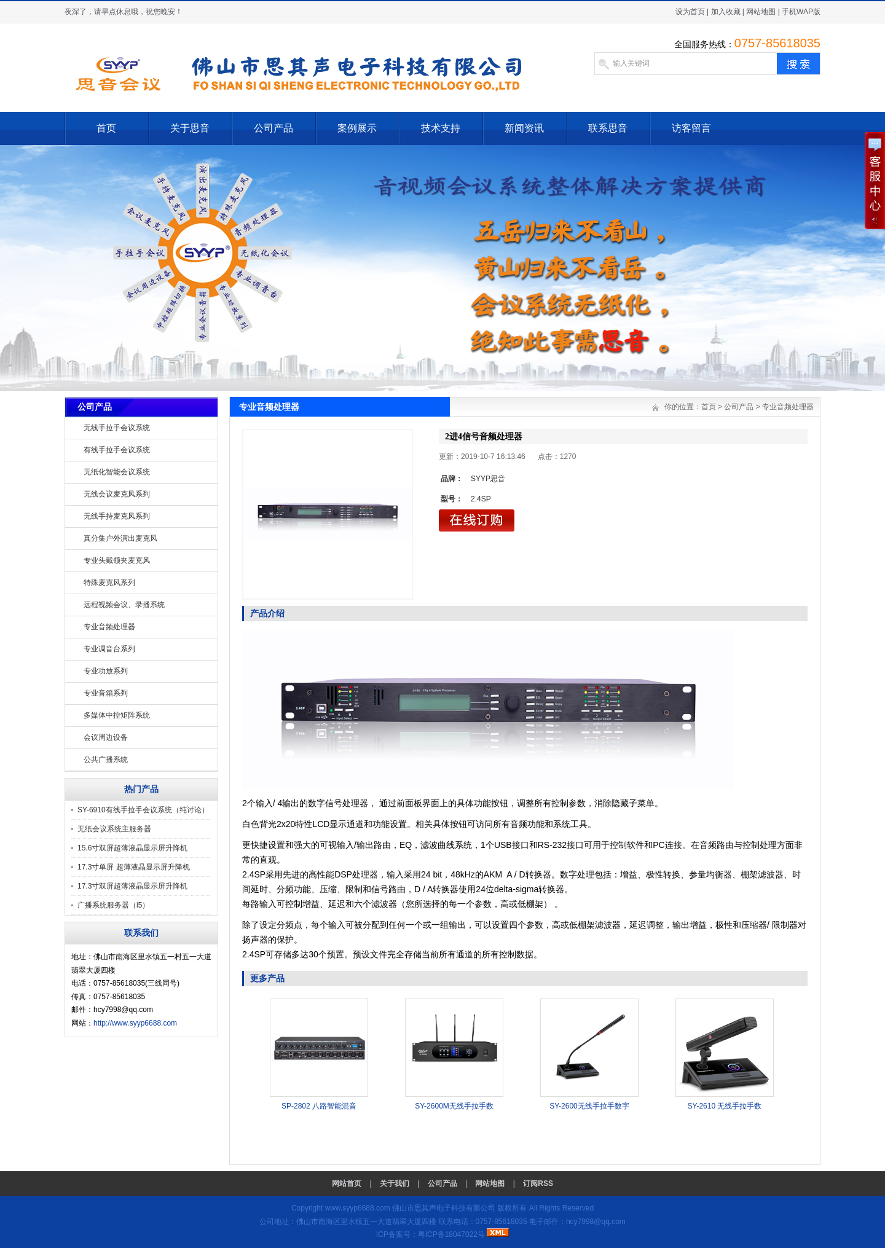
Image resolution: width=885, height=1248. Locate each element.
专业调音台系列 (109, 649)
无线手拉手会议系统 (117, 427)
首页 (106, 128)
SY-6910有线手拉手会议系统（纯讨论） (143, 810)
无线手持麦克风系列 (117, 516)
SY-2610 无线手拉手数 (725, 1106)
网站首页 (346, 1183)
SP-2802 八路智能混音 (318, 1106)
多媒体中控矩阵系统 (117, 715)
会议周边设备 (106, 737)
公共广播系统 (106, 759)
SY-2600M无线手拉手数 (454, 1106)
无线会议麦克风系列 (117, 494)
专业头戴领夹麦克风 (117, 560)
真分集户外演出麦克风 (120, 538)
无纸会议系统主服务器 (114, 829)
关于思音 (190, 128)
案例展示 (357, 128)
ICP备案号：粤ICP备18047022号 (430, 1234)
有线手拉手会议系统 (117, 449)
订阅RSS (538, 1183)
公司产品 (273, 128)
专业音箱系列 (106, 693)
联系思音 (607, 128)
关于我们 (394, 1183)
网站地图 (761, 11)
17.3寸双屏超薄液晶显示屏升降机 (132, 886)
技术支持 (440, 128)
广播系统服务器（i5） (113, 905)
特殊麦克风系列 (109, 582)
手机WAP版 (801, 11)
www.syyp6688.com (357, 1208)
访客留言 (691, 128)
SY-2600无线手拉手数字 (589, 1106)
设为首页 (690, 11)
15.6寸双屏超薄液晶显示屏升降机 (132, 848)
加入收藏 (726, 11)
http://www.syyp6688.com (135, 1023)
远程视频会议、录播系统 (124, 604)
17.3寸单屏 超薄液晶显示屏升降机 (133, 867)
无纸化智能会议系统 (117, 472)
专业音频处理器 (109, 626)
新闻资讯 (524, 128)
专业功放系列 (106, 671)
